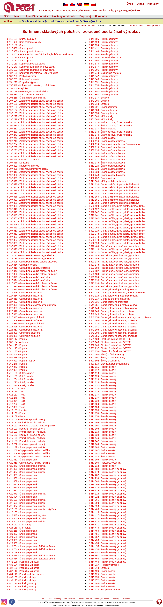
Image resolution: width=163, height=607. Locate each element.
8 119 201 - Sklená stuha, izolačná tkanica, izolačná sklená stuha (40, 54)
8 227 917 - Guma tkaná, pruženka (24, 311)
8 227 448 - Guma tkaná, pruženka (24, 292)
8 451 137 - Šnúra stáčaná (102, 128)
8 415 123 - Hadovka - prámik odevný (26, 428)
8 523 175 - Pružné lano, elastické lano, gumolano (114, 261)
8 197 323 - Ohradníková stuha (23, 159)
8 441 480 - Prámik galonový (103, 54)
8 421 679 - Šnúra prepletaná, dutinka (26, 493)
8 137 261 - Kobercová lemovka (23, 79)
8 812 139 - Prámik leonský (102, 435)
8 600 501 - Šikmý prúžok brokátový (107, 357)
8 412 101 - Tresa (16, 388)
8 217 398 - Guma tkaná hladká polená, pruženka (32, 261)
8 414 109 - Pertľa (16, 416)
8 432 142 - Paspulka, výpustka (23, 571)
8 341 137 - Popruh (17, 351)
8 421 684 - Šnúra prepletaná (22, 496)
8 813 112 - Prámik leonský (102, 466)
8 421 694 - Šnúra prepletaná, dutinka (26, 506)
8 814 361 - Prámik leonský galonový (107, 500)
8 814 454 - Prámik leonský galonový (107, 543)
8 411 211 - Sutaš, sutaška (20, 382)
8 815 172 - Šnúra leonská (102, 580)
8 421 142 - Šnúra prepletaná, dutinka (26, 447)
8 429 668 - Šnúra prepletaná (22, 543)
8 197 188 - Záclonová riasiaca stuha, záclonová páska (35, 104)
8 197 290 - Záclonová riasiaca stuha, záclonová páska (35, 147)
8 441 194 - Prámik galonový (103, 45)
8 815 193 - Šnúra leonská (102, 586)
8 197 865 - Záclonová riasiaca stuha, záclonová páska (35, 243)
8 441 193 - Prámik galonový (103, 42)
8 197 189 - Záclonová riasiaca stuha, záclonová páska (35, 107)
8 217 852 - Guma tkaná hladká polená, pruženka (32, 274)
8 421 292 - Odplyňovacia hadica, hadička (28, 456)
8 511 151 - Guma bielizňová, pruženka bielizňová (114, 199)
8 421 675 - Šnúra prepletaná (22, 484)
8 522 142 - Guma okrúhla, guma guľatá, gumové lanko (117, 212)
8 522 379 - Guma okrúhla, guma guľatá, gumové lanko (117, 237)
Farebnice (101, 16)
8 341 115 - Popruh (17, 345)
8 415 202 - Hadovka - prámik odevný (26, 444)
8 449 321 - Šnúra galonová (103, 107)
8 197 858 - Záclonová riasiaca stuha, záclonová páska (35, 224)
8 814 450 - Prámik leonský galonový (107, 530)
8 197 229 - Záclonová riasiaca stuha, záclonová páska (35, 119)
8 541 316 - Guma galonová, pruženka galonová (113, 295)
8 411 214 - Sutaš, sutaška (20, 385)
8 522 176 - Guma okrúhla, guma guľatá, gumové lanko (117, 221)
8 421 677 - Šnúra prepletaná (22, 490)
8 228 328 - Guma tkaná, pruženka (24, 326)
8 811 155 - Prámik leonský (102, 410)
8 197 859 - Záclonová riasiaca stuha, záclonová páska (35, 227)
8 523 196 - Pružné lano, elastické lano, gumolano (114, 280)
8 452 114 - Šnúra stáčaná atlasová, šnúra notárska (115, 144)
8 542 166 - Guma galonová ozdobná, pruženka (113, 320)
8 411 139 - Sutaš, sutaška (20, 373)
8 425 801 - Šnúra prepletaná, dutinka (26, 521)
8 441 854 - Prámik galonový (103, 85)
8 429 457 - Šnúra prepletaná (22, 534)
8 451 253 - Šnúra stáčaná (102, 138)
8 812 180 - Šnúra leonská (102, 447)
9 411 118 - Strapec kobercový (104, 589)
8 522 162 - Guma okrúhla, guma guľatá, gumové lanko (117, 218)
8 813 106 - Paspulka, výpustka (104, 462)
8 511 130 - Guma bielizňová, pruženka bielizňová (114, 184)
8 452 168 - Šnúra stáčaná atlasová (107, 156)
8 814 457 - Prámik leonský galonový (107, 552)
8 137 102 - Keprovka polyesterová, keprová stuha (32, 73)
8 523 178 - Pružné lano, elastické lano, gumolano (114, 264)
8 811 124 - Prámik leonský (102, 376)
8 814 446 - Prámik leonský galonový (107, 527)
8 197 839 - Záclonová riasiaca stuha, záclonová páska (35, 206)
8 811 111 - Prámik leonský (102, 367)
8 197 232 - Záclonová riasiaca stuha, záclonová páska (35, 122)
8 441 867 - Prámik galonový (103, 94)
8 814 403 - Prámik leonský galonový (107, 509)
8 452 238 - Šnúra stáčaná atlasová (107, 169)
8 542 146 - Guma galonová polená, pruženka (112, 314)
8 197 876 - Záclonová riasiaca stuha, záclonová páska (35, 252)
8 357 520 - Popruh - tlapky (21, 360)
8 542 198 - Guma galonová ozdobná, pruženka (113, 329)
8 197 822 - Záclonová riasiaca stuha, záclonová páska (35, 175)
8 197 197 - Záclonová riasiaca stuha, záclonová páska (35, 110)
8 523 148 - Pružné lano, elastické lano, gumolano (114, 255)
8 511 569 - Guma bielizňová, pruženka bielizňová (114, 203)
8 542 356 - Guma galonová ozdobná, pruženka (113, 336)
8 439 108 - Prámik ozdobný (21, 577)
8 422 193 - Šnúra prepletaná (22, 512)
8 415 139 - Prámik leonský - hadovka (26, 432)
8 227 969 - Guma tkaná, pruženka (24, 320)
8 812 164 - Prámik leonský (102, 444)
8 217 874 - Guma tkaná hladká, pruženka (28, 280)
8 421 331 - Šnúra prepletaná (22, 459)
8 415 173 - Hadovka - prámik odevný (26, 435)
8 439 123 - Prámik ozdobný (21, 580)
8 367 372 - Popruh (17, 367)
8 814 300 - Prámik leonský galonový (107, 481)
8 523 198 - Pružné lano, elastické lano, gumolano (114, 283)
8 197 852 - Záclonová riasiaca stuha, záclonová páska (35, 221)
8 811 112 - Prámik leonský (102, 370)
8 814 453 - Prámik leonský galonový (107, 540)
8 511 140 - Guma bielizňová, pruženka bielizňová (114, 190)
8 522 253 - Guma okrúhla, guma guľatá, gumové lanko (117, 227)
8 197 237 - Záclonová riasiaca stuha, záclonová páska (35, 128)
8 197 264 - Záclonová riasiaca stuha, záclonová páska (35, 144)
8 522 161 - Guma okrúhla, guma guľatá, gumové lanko (117, 215)
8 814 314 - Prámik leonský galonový (107, 487)
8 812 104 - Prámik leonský (102, 419)
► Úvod (9, 21)
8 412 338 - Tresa (16, 407)
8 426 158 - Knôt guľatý (19, 527)
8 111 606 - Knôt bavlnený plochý (24, 42)
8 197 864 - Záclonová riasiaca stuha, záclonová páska (35, 240)
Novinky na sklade (63, 16)
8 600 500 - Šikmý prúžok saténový (106, 354)
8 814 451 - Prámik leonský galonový (107, 534)
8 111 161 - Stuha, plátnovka (21, 39)
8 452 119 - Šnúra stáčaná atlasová (107, 147)
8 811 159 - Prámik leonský (102, 413)
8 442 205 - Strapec (99, 100)
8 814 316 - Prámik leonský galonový (107, 490)
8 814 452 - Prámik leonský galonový (107, 537)
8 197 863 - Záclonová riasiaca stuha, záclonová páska (35, 237)
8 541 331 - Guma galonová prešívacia (108, 302)
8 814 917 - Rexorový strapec (104, 565)
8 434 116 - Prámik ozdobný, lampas (25, 574)
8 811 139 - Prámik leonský (102, 401)
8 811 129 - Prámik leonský (102, 379)
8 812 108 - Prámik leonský (102, 428)
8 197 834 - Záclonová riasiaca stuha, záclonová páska (35, 190)
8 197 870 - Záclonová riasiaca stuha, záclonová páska (35, 249)
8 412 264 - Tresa (16, 401)
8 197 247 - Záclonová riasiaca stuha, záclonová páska (35, 135)
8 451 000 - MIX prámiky (101, 116)
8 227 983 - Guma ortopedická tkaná (25, 323)
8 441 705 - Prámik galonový (103, 70)
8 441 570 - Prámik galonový (103, 63)
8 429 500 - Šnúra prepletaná (22, 537)
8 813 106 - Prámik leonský (102, 459)
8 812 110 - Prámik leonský (102, 432)
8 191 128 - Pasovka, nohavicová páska (27, 91)
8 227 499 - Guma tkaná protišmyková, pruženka (32, 305)
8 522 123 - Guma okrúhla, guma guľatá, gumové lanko (117, 206)
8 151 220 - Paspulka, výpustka (23, 82)
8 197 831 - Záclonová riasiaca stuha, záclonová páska (35, 187)
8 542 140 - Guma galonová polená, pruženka (112, 311)
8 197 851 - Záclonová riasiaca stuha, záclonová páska (35, 218)
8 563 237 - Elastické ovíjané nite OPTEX (110, 348)
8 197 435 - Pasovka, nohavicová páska (27, 169)
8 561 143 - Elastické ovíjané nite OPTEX (110, 342)
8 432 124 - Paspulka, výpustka (23, 565)
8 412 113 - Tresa (16, 391)
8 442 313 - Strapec (99, 104)
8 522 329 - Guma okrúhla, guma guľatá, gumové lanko (117, 230)
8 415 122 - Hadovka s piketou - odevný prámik (31, 425)
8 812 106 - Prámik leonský (102, 422)
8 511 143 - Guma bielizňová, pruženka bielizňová (114, 193)
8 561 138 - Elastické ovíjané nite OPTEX (110, 339)
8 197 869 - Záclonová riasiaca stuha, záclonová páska (35, 246)
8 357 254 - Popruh (17, 354)
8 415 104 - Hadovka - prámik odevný (26, 419)
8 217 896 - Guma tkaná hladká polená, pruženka (32, 286)
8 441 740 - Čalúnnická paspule (105, 73)
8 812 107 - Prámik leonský (102, 425)
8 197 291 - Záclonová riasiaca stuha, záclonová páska (35, 150)
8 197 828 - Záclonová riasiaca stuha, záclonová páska (35, 181)
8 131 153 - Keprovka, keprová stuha (26, 63)
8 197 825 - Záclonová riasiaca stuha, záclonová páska (35, 178)
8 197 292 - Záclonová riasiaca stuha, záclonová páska (35, 153)
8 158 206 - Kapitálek (18, 88)
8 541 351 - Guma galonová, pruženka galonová (113, 305)
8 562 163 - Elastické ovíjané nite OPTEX (110, 345)
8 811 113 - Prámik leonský (102, 373)
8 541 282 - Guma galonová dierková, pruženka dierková (117, 292)
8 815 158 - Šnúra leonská (102, 577)
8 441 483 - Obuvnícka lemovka (105, 57)
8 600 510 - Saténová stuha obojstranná (109, 363)
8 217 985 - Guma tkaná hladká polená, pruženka (32, 289)
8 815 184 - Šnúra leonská (102, 583)
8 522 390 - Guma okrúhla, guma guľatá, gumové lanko (117, 243)
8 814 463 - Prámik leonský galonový (107, 558)
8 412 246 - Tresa (16, 397)
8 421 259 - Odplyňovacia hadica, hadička (28, 453)
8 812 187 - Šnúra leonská (102, 450)
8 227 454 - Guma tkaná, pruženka (24, 295)
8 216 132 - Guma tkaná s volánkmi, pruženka (30, 255)
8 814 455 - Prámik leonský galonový (107, 546)
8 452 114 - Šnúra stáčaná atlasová (107, 141)
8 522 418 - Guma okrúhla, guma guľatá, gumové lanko (117, 249)
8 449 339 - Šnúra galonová (103, 110)
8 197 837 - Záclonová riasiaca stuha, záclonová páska (35, 199)
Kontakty (153, 3)
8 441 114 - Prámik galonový (21, 583)
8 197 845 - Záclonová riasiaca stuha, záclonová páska (35, 212)
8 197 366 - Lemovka (18, 162)
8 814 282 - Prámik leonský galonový (107, 475)
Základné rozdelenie (85, 25)
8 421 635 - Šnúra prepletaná (22, 475)
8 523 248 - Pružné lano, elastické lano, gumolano (114, 286)
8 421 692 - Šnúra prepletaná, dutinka (26, 500)
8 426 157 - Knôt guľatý (19, 524)
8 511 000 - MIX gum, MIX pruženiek (107, 181)
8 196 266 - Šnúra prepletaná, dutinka (26, 97)
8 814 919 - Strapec (99, 568)
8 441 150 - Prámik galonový (21, 589)
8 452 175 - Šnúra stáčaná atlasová (107, 162)
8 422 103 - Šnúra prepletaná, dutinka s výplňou (31, 509)
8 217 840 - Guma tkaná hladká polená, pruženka (32, 271)
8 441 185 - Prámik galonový (103, 39)
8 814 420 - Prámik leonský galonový (107, 518)
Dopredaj (85, 16)
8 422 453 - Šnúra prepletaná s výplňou (27, 518)
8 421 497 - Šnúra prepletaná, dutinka (26, 472)
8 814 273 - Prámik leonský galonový (107, 472)
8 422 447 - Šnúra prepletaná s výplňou (27, 515)
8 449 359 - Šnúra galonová (103, 113)
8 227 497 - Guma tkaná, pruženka (24, 302)
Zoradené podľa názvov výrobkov (144, 25)
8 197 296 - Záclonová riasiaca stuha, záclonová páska (35, 156)
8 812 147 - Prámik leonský (102, 441)
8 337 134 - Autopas (17, 342)
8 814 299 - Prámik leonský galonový (107, 478)
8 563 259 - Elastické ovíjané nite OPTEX (110, 351)
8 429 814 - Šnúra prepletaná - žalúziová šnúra (31, 555)
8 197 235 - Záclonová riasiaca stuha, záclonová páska (35, 125)
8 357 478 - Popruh (17, 357)
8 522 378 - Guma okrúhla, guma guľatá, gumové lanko (117, 234)
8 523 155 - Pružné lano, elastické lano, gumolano (114, 258)
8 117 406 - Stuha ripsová (20, 48)
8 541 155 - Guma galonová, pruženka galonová (113, 289)
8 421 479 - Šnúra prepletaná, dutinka (26, 466)
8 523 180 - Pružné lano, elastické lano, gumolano (114, 268)
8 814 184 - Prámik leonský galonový (107, 469)
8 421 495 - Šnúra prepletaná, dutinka (26, 469)
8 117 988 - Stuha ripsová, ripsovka (25, 51)
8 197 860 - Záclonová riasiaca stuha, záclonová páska (35, 230)
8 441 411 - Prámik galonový (103, 48)
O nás (140, 3)
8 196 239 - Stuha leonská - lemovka (25, 94)
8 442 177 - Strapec (99, 97)
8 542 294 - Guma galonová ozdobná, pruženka (113, 333)
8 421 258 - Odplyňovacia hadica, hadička (28, 450)
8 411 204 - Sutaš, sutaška (20, 379)
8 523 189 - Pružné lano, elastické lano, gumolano (114, 274)
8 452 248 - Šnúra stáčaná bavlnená (107, 175)
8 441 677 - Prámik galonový (103, 66)
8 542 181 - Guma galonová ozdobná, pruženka (113, 326)
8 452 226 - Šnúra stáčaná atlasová (107, 165)
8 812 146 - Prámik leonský (102, 438)
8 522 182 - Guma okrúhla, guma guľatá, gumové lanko (117, 224)
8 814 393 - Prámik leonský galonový (107, 506)
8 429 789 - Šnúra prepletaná (22, 552)
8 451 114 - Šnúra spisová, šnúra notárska (110, 122)
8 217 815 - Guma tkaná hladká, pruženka (28, 268)
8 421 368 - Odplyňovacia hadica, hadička (28, 462)
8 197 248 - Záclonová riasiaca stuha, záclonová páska (35, 138)
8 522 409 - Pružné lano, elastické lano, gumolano (114, 246)
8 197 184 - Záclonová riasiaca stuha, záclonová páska (35, 100)
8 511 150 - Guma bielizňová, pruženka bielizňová (114, 196)
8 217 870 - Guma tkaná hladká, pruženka (28, 277)
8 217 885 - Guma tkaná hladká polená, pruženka (32, 283)
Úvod (129, 3)
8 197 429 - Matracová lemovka (23, 165)
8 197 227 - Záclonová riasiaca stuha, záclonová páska (35, 116)
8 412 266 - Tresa (16, 404)
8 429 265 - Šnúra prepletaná (22, 530)
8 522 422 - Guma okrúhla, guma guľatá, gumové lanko (117, 252)
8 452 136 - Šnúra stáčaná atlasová (107, 150)
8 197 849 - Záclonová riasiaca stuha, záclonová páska (35, 215)
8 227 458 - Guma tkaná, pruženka (24, 298)
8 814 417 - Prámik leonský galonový (107, 515)
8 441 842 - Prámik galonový (103, 76)
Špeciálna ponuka (37, 16)
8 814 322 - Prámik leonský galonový (107, 496)
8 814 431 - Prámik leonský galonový (107, 524)
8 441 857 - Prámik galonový (103, 91)
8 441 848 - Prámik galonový (103, 79)
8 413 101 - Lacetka (17, 410)
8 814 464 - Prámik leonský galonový (107, 561)
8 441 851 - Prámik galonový (103, 82)
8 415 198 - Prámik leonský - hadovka (26, 438)
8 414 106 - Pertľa (16, 413)
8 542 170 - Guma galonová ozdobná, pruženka (113, 323)
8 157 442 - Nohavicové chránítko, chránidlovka (31, 85)
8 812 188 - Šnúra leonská (102, 456)
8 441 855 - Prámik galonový (103, 88)
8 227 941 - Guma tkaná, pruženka (24, 314)
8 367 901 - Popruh (17, 370)
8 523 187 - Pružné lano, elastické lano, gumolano (114, 271)
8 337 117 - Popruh (17, 339)
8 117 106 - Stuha (16, 45)
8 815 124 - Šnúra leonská (102, 571)
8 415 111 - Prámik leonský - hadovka (26, 422)
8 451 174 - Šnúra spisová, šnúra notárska (110, 131)
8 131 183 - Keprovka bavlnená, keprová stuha (30, 70)
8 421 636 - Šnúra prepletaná (22, 478)
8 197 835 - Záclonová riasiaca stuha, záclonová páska (35, 193)
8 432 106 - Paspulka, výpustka (23, 561)
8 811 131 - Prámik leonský (102, 385)
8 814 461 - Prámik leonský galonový (107, 555)
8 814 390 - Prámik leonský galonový (107, 503)
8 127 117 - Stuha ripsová (20, 60)
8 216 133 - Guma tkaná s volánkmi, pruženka (30, 258)
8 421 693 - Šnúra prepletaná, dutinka (26, 503)
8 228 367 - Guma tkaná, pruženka (24, 329)
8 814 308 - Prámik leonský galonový (107, 484)
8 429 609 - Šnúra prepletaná (22, 540)
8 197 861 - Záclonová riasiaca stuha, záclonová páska (35, 234)
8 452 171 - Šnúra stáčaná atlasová (107, 159)
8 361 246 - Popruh (17, 363)
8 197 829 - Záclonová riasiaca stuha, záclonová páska (35, 184)
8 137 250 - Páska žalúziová (21, 76)
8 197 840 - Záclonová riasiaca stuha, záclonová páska (35, 209)
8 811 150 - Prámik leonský (102, 404)
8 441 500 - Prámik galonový (103, 60)
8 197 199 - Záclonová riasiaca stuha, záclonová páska (35, 113)
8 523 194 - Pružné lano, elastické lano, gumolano (114, 277)
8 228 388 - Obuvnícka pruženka (23, 333)
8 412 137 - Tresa (16, 394)
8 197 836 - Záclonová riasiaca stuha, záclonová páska (35, 196)
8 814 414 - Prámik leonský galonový (107, 512)
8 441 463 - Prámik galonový (103, 51)
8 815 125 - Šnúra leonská (102, 574)
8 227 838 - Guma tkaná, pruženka (24, 308)
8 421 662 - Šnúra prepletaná (22, 481)
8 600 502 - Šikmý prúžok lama (104, 360)
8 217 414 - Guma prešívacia (22, 264)
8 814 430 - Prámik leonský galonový (107, 521)
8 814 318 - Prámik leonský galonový (107, 493)
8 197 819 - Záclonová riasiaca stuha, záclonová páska (35, 172)
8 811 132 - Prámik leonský (102, 388)
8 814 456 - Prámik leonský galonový (107, 549)
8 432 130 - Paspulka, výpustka (23, 568)
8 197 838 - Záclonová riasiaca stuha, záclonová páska (35, 203)
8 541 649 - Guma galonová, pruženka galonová (113, 308)
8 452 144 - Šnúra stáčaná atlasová (107, 153)
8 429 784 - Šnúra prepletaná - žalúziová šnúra (31, 546)
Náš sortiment (12, 16)
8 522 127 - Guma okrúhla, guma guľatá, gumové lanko (117, 209)
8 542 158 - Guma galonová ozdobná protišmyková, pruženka (120, 317)
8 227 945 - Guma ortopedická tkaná (25, 317)
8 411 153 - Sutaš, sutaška (20, 376)
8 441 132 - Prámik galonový (21, 586)
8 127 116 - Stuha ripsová (20, 57)
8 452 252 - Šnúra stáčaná (102, 178)
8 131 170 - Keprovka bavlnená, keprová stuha (30, 66)
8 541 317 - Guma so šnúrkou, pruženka (109, 298)
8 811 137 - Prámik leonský (102, 394)
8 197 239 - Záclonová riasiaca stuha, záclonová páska (35, 131)
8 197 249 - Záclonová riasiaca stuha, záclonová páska (35, 141)
